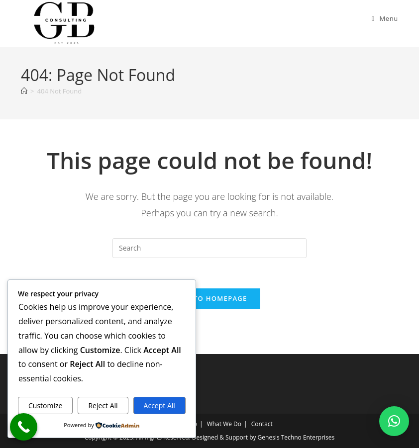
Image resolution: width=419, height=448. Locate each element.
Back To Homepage (209, 298)
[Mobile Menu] (385, 18)
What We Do (224, 424)
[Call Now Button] (23, 427)
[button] (394, 421)
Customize (45, 405)
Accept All (159, 405)
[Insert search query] (209, 248)
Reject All (102, 405)
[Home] (24, 91)
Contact (262, 424)
